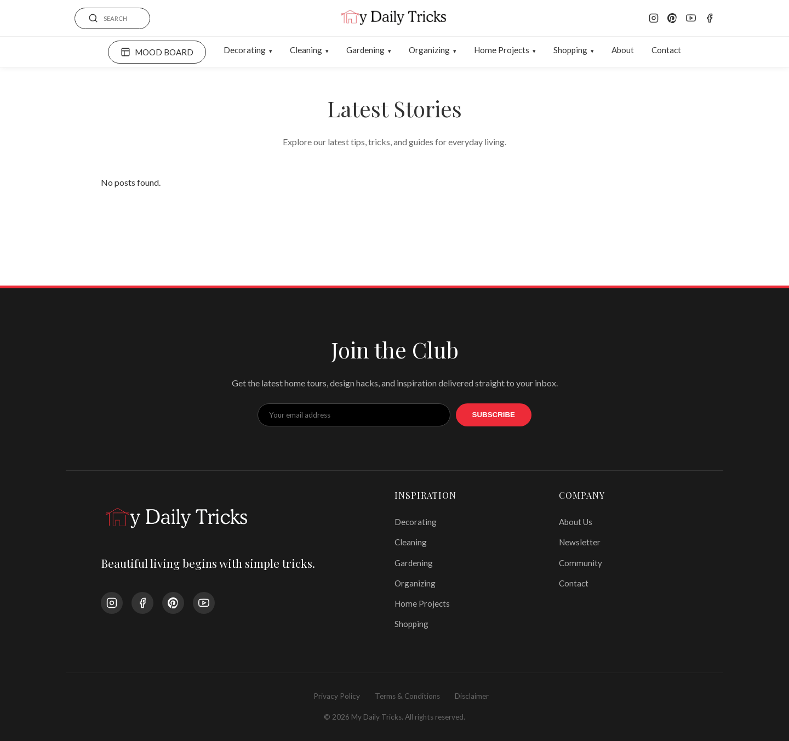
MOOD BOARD (157, 52)
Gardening (365, 50)
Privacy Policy (336, 696)
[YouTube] (691, 18)
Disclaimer (472, 696)
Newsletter (580, 542)
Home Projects (501, 50)
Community (580, 563)
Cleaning (306, 50)
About (622, 50)
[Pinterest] (672, 18)
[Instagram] (654, 18)
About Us (575, 522)
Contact (666, 50)
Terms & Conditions (407, 696)
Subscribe (494, 415)
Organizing (429, 50)
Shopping (570, 50)
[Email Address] (354, 414)
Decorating (245, 50)
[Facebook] (709, 18)
